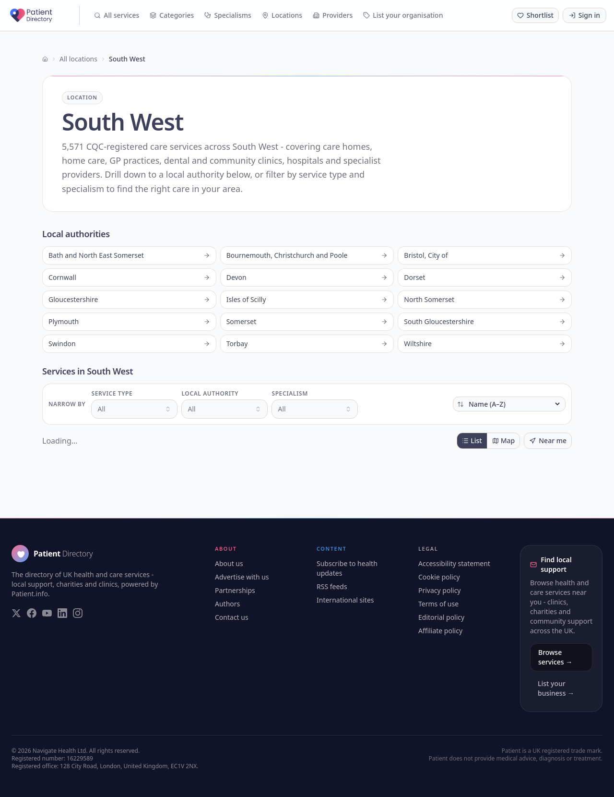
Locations (282, 15)
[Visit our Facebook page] (31, 613)
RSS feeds (332, 586)
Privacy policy (439, 590)
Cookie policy (439, 576)
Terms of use (438, 603)
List (472, 440)
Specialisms (227, 15)
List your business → (556, 688)
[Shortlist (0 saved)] (535, 15)
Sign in (584, 15)
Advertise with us (242, 576)
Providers (333, 15)
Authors (227, 603)
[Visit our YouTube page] (47, 613)
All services (116, 15)
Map (503, 440)
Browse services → (555, 657)
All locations (78, 58)
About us (229, 563)
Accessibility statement (454, 563)
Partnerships (235, 590)
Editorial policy (441, 617)
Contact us (231, 617)
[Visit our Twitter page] (16, 613)
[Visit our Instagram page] (78, 613)
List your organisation (403, 15)
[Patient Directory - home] (44, 15)
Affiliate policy (440, 630)
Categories (172, 15)
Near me (548, 440)
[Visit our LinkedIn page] (62, 613)
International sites (345, 599)
